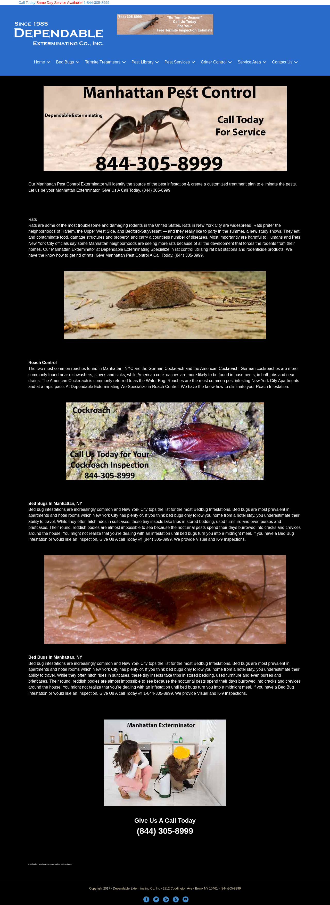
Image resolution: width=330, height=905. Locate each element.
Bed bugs (241, 509)
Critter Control (214, 62)
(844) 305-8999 (156, 190)
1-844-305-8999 (96, 3)
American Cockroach (219, 368)
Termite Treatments (102, 62)
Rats (32, 219)
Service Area (249, 62)
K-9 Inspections (230, 539)
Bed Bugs (65, 62)
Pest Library (142, 62)
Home (39, 62)
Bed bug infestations (47, 509)
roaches (78, 368)
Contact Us (282, 62)
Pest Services (177, 62)
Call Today (27, 3)
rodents (269, 243)
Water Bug (155, 380)
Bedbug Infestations (212, 509)
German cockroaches (260, 368)
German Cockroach (166, 368)
